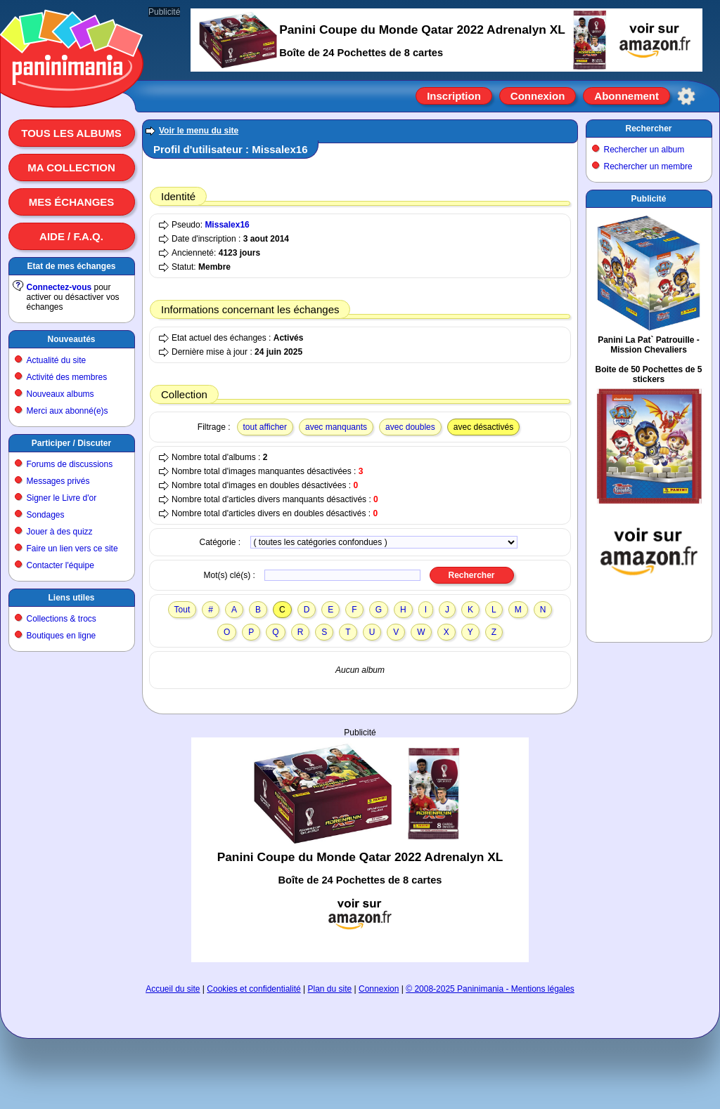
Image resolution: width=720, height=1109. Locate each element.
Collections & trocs (61, 619)
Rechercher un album (644, 150)
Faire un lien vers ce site (72, 548)
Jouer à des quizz (60, 532)
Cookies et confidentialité (253, 989)
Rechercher (648, 128)
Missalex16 (227, 225)
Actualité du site (56, 360)
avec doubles (410, 427)
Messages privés (58, 481)
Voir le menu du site (198, 131)
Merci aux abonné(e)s (67, 411)
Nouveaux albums (60, 394)
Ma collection (71, 167)
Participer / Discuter (71, 443)
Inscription (454, 96)
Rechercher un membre (648, 166)
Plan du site (330, 989)
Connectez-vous (59, 287)
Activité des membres (67, 377)
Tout (182, 610)
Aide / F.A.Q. (71, 236)
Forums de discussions (70, 464)
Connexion (537, 96)
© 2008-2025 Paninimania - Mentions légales (490, 989)
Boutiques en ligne (61, 636)
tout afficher (265, 427)
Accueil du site (173, 989)
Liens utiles (71, 598)
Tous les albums (71, 133)
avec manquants (336, 427)
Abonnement (626, 96)
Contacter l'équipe (60, 565)
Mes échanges (72, 202)
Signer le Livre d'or (62, 498)
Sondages (46, 515)
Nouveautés (71, 339)
